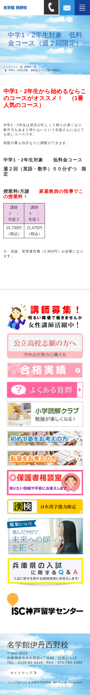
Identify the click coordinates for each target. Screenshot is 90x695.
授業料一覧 (30, 67)
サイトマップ (23, 673)
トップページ (10, 67)
